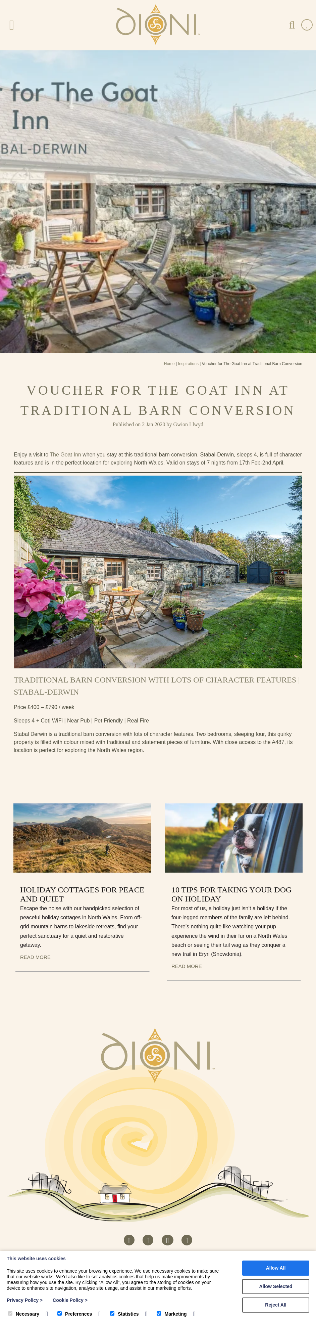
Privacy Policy (25, 1300)
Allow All (276, 1268)
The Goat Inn (65, 454)
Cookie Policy (70, 1300)
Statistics (124, 1314)
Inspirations (188, 363)
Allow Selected (276, 1286)
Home (169, 363)
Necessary (23, 1314)
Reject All (275, 1305)
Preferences (74, 1314)
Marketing (172, 1314)
